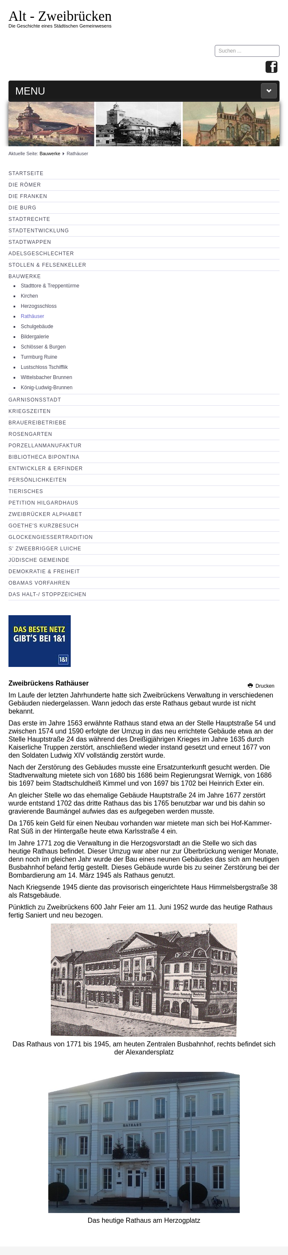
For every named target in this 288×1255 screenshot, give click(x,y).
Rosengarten (30, 434)
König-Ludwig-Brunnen (46, 387)
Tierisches (25, 491)
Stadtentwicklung (38, 231)
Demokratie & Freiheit (44, 572)
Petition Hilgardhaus (43, 503)
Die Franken (27, 196)
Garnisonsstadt (34, 400)
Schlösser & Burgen (43, 347)
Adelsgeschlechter (41, 254)
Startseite (26, 173)
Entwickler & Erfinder (45, 468)
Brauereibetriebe (37, 423)
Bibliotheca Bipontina (44, 457)
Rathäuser (32, 316)
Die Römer (24, 185)
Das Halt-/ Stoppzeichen (47, 594)
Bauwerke (49, 153)
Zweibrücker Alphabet (45, 514)
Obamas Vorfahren (39, 583)
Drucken (260, 686)
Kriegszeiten (29, 411)
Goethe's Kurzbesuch (43, 526)
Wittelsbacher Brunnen (46, 377)
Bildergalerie (35, 337)
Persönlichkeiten (37, 480)
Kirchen (29, 296)
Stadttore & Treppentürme (50, 286)
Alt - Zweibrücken (60, 16)
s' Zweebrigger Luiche (44, 549)
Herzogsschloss (39, 306)
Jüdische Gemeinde (38, 560)
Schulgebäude (37, 326)
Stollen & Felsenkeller (47, 265)
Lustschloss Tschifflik (44, 367)
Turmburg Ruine (39, 357)
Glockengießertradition (50, 537)
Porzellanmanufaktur (45, 446)
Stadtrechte (29, 219)
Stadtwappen (29, 242)
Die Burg (22, 208)
